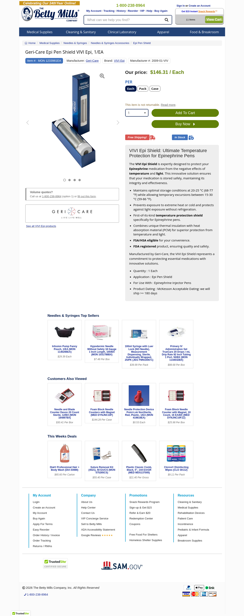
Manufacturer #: (140, 60)
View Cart (214, 19)
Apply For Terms (43, 524)
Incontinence (185, 524)
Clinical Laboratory (122, 32)
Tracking (108, 10)
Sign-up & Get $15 (141, 507)
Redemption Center (141, 518)
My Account (93, 10)
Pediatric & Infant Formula (193, 529)
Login (36, 502)
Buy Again (161, 10)
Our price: (136, 72)
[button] (28, 125)
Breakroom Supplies (190, 540)
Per (128, 81)
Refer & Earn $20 (140, 512)
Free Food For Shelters (144, 534)
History (121, 10)
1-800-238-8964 (51, 196)
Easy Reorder (41, 529)
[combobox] (137, 113)
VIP (142, 10)
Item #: (31, 60)
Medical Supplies (40, 32)
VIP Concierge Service (94, 518)
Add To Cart (185, 113)
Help (149, 10)
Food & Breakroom (204, 32)
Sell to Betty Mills (91, 524)
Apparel (163, 32)
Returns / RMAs (42, 546)
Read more (168, 104)
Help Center (88, 507)
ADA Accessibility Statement (98, 529)
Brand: (108, 60)
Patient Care (185, 518)
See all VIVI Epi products (41, 226)
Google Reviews (91, 535)
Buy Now (185, 124)
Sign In (181, 5)
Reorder (133, 10)
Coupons (135, 524)
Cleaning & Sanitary (81, 32)
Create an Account (199, 5)
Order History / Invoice (46, 535)
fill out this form (86, 196)
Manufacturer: (76, 60)
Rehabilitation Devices (191, 512)
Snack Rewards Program (145, 502)
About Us (86, 502)
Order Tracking (42, 540)
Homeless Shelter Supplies (146, 540)
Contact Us (88, 512)
